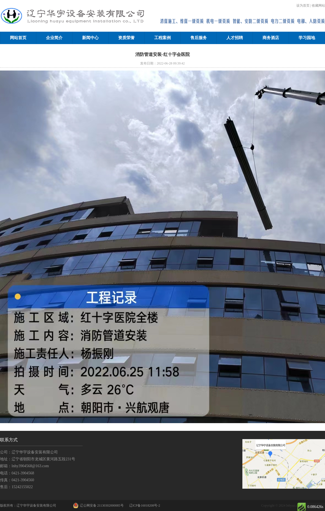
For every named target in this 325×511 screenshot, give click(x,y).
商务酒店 (270, 38)
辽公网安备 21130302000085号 (98, 505)
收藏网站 (318, 5)
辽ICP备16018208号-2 (144, 505)
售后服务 (198, 38)
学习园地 (307, 38)
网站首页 (18, 38)
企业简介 (54, 38)
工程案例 (162, 38)
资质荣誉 (126, 38)
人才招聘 (234, 38)
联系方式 (9, 439)
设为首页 (303, 5)
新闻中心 (90, 38)
